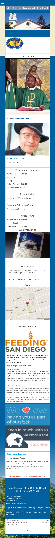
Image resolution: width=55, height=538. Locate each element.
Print (9, 520)
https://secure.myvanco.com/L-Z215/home (23, 279)
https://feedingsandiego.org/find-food (19, 366)
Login (47, 520)
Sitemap (16, 520)
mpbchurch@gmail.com (19, 503)
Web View (45, 522)
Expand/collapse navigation (27, 3)
